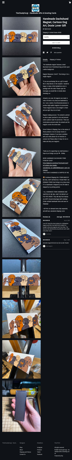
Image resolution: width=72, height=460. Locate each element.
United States (54, 32)
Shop (21, 447)
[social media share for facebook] (44, 52)
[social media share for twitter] (47, 52)
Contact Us (23, 454)
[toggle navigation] (3, 2)
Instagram (39, 447)
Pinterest (39, 450)
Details (45, 59)
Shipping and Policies (25, 452)
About (21, 450)
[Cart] (70, 2)
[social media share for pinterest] (51, 52)
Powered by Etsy (59, 456)
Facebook (39, 454)
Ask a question (58, 52)
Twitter (39, 452)
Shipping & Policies (55, 59)
